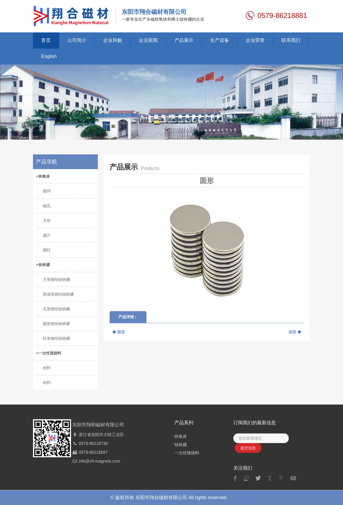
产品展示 (183, 40)
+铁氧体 (43, 176)
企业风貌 (112, 40)
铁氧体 (180, 436)
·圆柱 (46, 250)
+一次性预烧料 (48, 353)
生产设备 (219, 40)
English (49, 56)
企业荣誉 (255, 40)
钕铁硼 (180, 444)
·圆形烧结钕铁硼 (56, 323)
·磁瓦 (46, 206)
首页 (46, 40)
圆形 (119, 332)
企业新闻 (148, 40)
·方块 (46, 220)
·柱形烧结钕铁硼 (56, 338)
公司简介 (76, 40)
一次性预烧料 (186, 452)
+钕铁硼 (43, 265)
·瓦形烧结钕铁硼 (56, 309)
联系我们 (290, 40)
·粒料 (46, 382)
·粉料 (46, 368)
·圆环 (46, 191)
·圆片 (46, 235)
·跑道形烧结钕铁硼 (58, 294)
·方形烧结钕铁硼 (56, 279)
